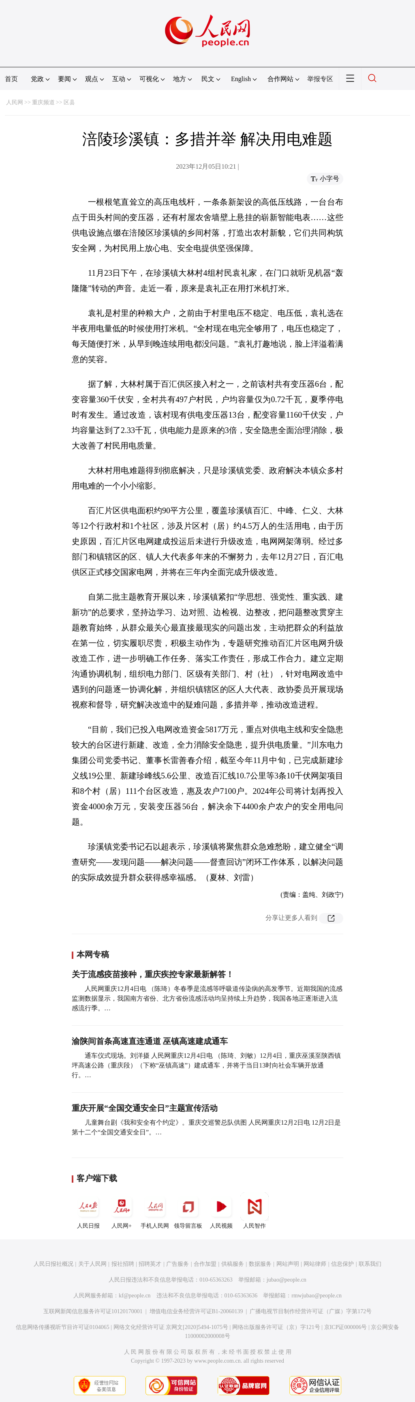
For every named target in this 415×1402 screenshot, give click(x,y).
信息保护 (342, 1264)
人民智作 (254, 1210)
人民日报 (88, 1210)
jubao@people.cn (286, 1280)
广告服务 (177, 1264)
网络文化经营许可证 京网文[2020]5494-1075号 (171, 1327)
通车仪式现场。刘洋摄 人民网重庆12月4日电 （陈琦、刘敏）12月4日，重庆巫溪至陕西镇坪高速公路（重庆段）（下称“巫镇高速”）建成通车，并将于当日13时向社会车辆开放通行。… (206, 1065)
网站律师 (315, 1264)
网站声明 (287, 1264)
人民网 (14, 102)
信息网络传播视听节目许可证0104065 (62, 1327)
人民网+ (121, 1210)
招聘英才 (150, 1264)
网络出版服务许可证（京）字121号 (276, 1327)
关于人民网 (92, 1264)
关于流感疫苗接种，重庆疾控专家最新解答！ (153, 974)
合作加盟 (205, 1264)
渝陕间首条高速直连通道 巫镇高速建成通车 (150, 1041)
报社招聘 (122, 1264)
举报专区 (320, 78)
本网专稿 (93, 954)
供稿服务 (232, 1264)
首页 (11, 78)
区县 (69, 102)
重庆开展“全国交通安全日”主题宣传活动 (145, 1108)
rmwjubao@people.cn (316, 1296)
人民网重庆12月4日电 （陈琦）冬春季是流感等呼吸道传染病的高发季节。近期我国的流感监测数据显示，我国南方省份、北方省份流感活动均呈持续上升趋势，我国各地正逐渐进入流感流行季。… (207, 998)
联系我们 (370, 1264)
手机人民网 (155, 1210)
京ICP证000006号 (345, 1327)
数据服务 (260, 1264)
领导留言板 (188, 1210)
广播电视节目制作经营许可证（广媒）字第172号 (311, 1311)
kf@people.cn (135, 1296)
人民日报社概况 (53, 1264)
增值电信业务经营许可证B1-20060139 (196, 1311)
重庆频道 (43, 102)
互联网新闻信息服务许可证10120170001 (93, 1311)
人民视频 (221, 1210)
